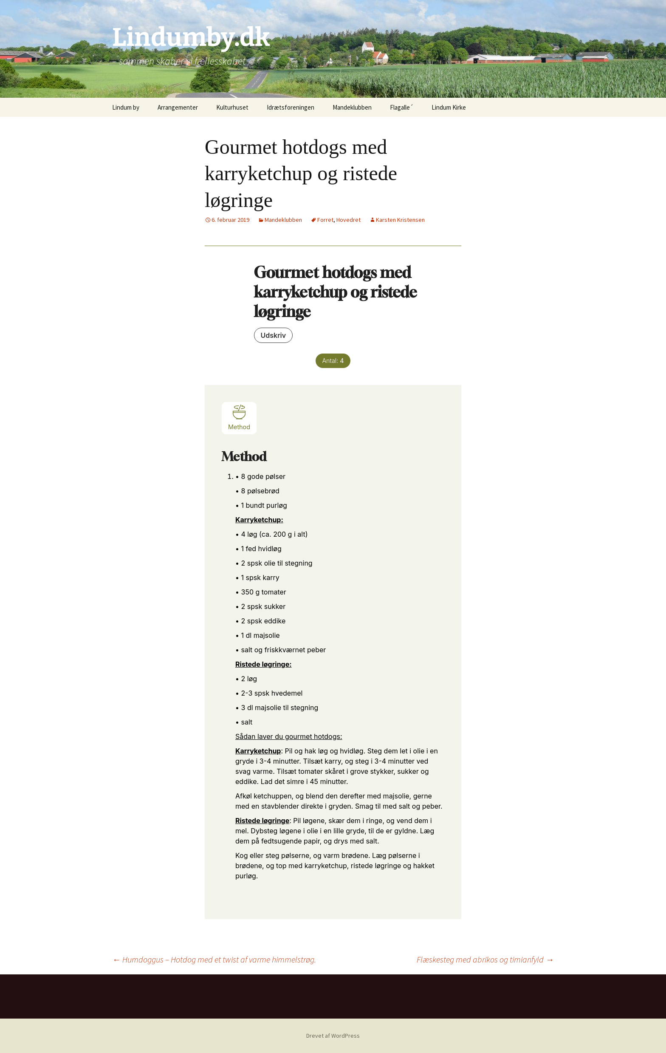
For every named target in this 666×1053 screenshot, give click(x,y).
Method (239, 417)
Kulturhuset (232, 107)
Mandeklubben (352, 107)
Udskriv (273, 335)
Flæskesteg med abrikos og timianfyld (485, 959)
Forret (325, 220)
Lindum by (125, 107)
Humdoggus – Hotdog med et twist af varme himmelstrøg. (214, 959)
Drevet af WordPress (333, 1035)
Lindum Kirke (449, 107)
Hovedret (348, 220)
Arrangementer (178, 107)
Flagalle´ (401, 107)
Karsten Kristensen (400, 220)
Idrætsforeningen (290, 107)
